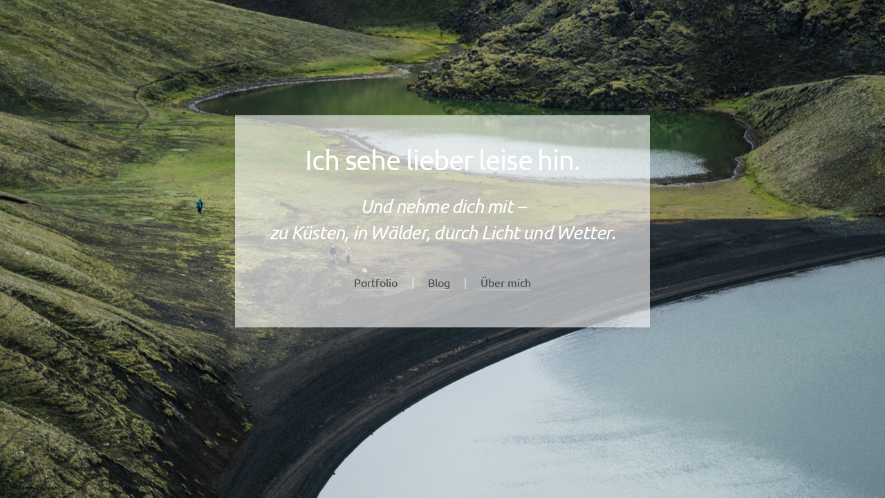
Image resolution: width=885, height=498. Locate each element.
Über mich (506, 282)
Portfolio (376, 282)
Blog (439, 282)
